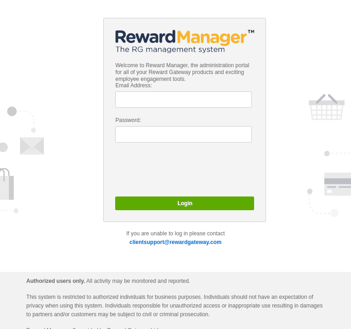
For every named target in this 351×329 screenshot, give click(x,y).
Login (184, 203)
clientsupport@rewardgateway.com (175, 242)
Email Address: (133, 85)
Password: (128, 120)
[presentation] (184, 169)
